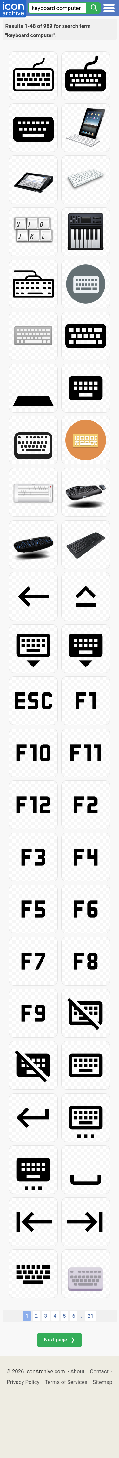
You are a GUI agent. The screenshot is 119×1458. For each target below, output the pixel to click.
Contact (99, 1371)
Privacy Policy (23, 1382)
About (77, 1371)
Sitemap (102, 1382)
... (81, 1316)
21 (91, 1316)
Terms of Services (66, 1382)
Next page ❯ (59, 1340)
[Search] (93, 8)
